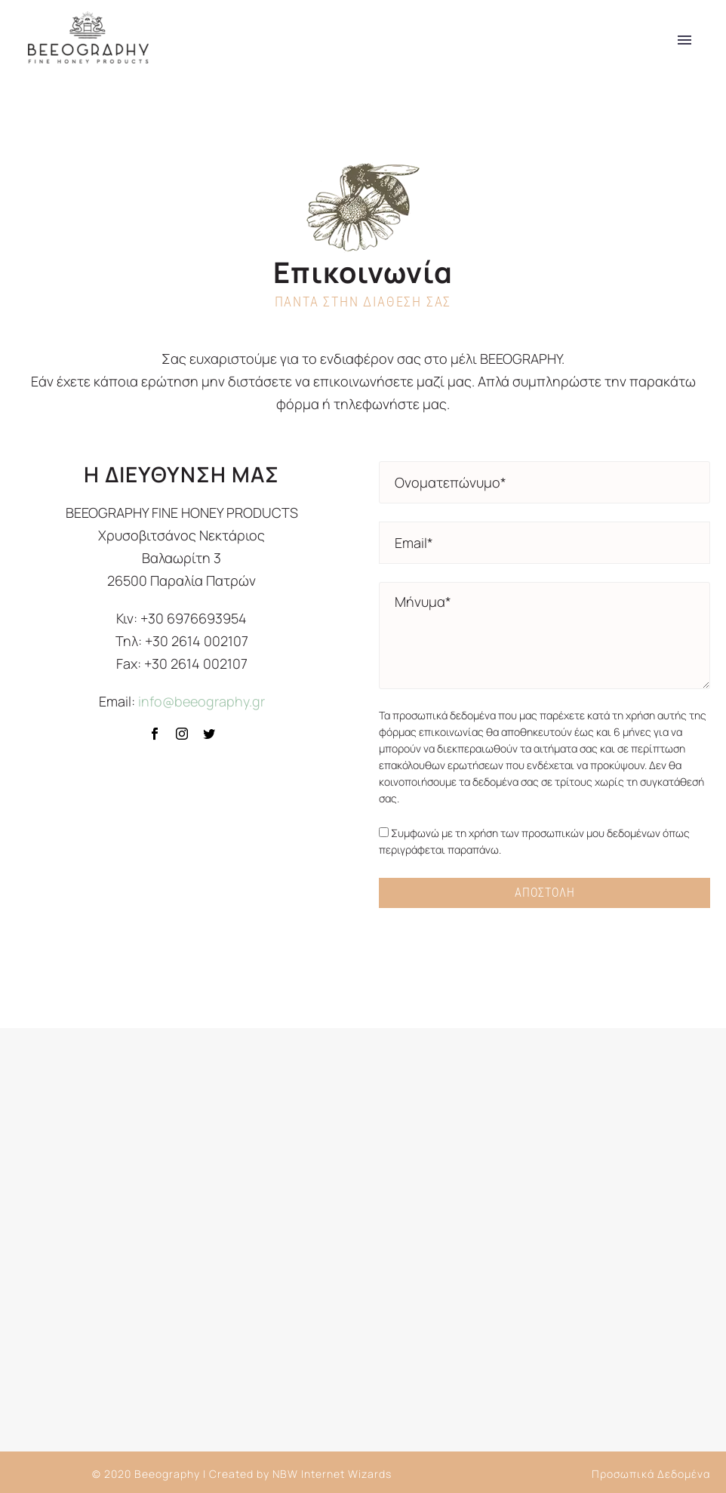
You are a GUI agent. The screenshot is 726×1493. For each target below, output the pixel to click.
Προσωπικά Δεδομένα (651, 1474)
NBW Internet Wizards (332, 1474)
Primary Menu (684, 40)
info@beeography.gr (201, 701)
